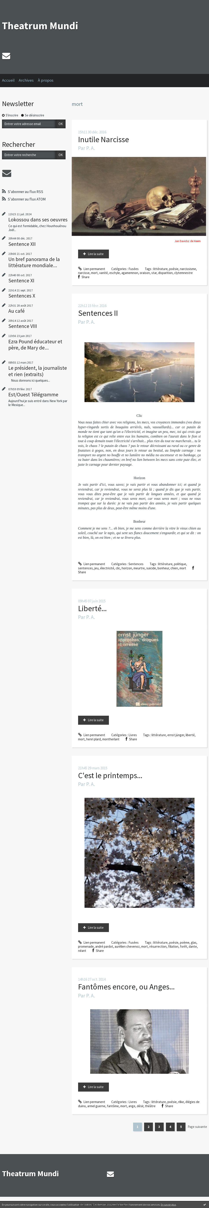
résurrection (158, 946)
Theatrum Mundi (40, 25)
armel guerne (96, 1106)
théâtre (150, 1106)
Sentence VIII (22, 326)
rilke (181, 1102)
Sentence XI (21, 280)
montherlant (110, 739)
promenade (86, 946)
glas (193, 942)
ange (131, 1106)
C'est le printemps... (110, 775)
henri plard (93, 739)
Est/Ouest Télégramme (33, 394)
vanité (103, 273)
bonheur (163, 568)
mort (94, 273)
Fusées (133, 269)
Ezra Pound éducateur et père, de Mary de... (35, 344)
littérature (160, 269)
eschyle (114, 273)
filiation (173, 946)
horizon (127, 568)
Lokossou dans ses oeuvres (38, 219)
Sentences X (21, 295)
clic (118, 568)
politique (180, 564)
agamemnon (129, 273)
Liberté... (92, 608)
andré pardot (104, 946)
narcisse (84, 273)
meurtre (139, 568)
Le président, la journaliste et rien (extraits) (37, 371)
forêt (183, 946)
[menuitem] (10, 80)
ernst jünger (175, 735)
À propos (45, 80)
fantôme (113, 1106)
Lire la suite (96, 254)
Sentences (135, 564)
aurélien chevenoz (127, 946)
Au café (16, 311)
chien (174, 568)
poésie (173, 269)
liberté (190, 735)
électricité (107, 568)
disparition (165, 273)
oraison (145, 273)
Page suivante (197, 1127)
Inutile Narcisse (103, 139)
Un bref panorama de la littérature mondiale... (34, 262)
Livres (132, 735)
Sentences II (98, 313)
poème (184, 942)
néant (82, 951)
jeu (96, 568)
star (154, 273)
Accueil (8, 80)
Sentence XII (22, 244)
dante (193, 946)
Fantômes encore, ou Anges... (126, 987)
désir (140, 1106)
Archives (26, 80)
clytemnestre (183, 273)
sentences (85, 568)
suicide (151, 568)
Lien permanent (91, 269)
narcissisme (188, 269)
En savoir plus (168, 1204)
